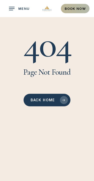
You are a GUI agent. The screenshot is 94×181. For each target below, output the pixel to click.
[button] (19, 8)
